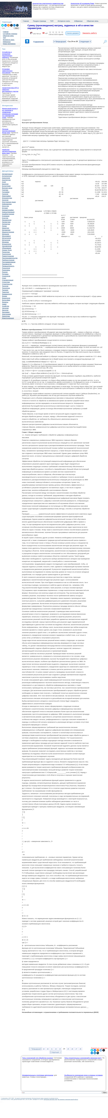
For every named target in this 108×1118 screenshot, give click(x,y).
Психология (6, 268)
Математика (6, 230)
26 (72, 1049)
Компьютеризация (8, 212)
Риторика (5, 274)
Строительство (7, 284)
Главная (5, 32)
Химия (4, 304)
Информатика (7, 204)
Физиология (6, 298)
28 (80, 1049)
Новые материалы (9, 44)
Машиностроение (8, 232)
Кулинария (5, 216)
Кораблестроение (8, 214)
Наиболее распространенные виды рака (9, 151)
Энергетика (6, 316)
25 (68, 1049)
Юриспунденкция (8, 318)
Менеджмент (6, 236)
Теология (5, 286)
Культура (5, 218)
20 (48, 1049)
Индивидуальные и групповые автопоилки (37, 1075)
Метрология (6, 240)
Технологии (6, 288)
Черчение (5, 308)
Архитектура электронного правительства (48, 3)
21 (52, 1049)
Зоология (5, 200)
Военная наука (7, 188)
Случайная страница (10, 34)
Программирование (8, 262)
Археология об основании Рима (82, 3)
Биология (5, 184)
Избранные (7, 42)
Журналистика (7, 198)
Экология (5, 310)
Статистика (6, 282)
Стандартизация (7, 280)
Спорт (4, 278)
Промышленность (8, 266)
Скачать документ (73, 33)
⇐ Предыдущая (60, 41)
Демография (6, 196)
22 (56, 1049)
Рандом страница (39, 21)
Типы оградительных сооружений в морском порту (82, 1058)
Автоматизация (7, 174)
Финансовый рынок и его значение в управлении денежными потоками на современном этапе (10, 113)
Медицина (5, 234)
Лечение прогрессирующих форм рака (8, 131)
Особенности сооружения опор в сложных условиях (83, 1075)
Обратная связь (8, 36)
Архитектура (6, 180)
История (5, 208)
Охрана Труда (7, 250)
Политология (6, 254)
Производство (7, 264)
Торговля (5, 290)
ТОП (4, 38)
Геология (5, 194)
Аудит (4, 182)
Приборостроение (8, 260)
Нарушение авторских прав (50, 1099)
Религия (5, 272)
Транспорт (5, 292)
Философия (6, 300)
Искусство (5, 206)
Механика (5, 242)
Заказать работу (89, 33)
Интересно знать (8, 40)
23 (60, 1049)
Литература (6, 224)
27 (76, 1049)
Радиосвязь (6, 270)
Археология (6, 178)
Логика (4, 226)
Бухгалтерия (6, 186)
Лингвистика (6, 222)
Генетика (5, 190)
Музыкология (6, 244)
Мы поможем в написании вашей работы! (68, 1099)
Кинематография (8, 210)
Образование (6, 248)
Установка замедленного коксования (7, 70)
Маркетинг (5, 228)
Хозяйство (5, 306)
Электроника (6, 314)
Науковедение (7, 246)
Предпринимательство (10, 258)
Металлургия (6, 238)
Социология (6, 276)
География (5, 192)
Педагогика (6, 252)
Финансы (5, 302)
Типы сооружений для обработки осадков (37, 1058)
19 (44, 1049)
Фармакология (7, 294)
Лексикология (6, 220)
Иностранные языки (9, 202)
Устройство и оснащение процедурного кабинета (7, 54)
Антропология (7, 176)
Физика (4, 296)
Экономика (6, 312)
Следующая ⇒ (85, 41)
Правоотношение (8, 256)
